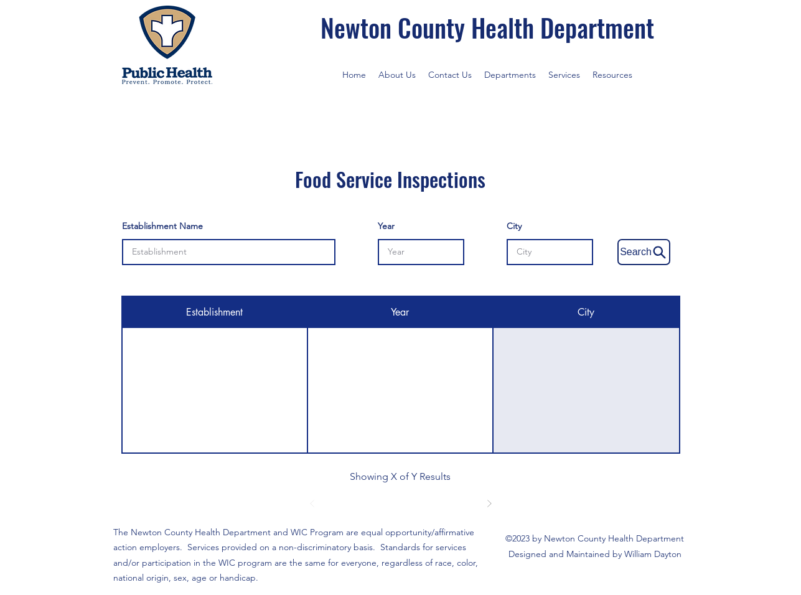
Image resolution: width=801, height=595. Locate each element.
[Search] (643, 252)
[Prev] (312, 503)
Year (386, 226)
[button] (510, 74)
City (514, 226)
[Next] (489, 503)
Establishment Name (162, 226)
